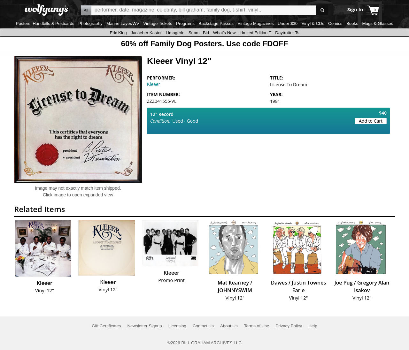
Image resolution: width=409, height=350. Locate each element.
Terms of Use (256, 325)
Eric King (118, 32)
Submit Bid (199, 32)
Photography (90, 23)
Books (352, 23)
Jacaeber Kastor (146, 32)
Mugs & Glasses (377, 23)
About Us (229, 325)
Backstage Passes (216, 23)
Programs (185, 23)
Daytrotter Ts (287, 32)
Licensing (177, 325)
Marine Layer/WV (122, 23)
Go (322, 10)
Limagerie (175, 32)
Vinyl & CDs (313, 23)
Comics (335, 23)
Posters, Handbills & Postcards (45, 23)
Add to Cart (370, 121)
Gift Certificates (106, 325)
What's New (224, 32)
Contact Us (203, 325)
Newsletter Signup (144, 325)
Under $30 (287, 23)
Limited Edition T (255, 32)
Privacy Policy (288, 325)
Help (312, 325)
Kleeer (153, 84)
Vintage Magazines (255, 23)
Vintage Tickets (157, 23)
